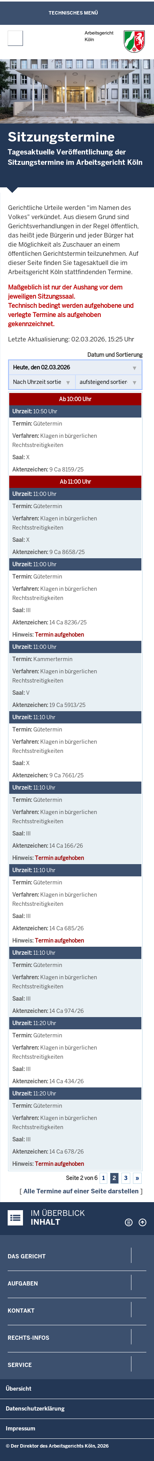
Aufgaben (23, 1283)
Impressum (20, 1428)
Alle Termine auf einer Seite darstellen (81, 1191)
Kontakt (21, 1310)
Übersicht (18, 1388)
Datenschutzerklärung (35, 1408)
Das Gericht (27, 1256)
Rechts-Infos (28, 1337)
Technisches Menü (73, 13)
